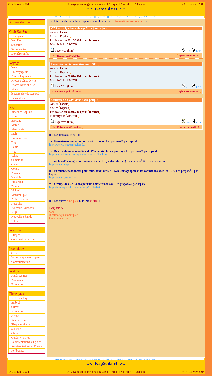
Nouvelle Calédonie (23, 207)
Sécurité (16, 328)
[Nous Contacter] (62, 17)
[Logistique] (121, 17)
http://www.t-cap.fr (60, 164)
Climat (15, 306)
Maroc (15, 124)
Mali (14, 133)
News (14, 67)
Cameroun (17, 159)
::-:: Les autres (58, 200)
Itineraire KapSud (21, 111)
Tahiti (14, 221)
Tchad (14, 155)
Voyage (14, 63)
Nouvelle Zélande (21, 216)
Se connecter (18, 49)
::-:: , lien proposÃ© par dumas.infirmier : (109, 161)
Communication (20, 261)
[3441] (188, 122)
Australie (16, 203)
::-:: (146, 21)
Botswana (17, 181)
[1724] (198, 122)
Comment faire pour (23, 239)
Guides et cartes (20, 337)
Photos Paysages (21, 76)
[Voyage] (99, 17)
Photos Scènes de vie (23, 80)
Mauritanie (17, 129)
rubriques (72, 200)
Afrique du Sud (20, 199)
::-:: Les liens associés (62, 134)
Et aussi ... (17, 89)
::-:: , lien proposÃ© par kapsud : (93, 141)
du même (84, 200)
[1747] (198, 51)
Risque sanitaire (20, 324)
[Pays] (105, 17)
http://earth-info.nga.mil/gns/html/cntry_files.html (78, 154)
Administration (19, 22)
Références (17, 350)
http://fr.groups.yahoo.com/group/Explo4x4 (74, 187)
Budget (15, 234)
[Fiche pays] (139, 17)
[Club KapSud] (89, 17)
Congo (15, 168)
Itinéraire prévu (20, 320)
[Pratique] (112, 17)
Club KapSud (18, 31)
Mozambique (19, 194)
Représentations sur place (26, 341)
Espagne (16, 120)
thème (94, 201)
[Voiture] (130, 17)
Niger (14, 151)
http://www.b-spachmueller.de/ (67, 144)
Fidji (14, 212)
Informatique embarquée (25, 257)
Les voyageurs (19, 71)
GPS (14, 253)
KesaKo (16, 40)
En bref (15, 302)
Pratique (15, 230)
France (15, 116)
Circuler (16, 333)
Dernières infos (20, 53)
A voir (15, 315)
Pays (12, 107)
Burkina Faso (19, 138)
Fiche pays (16, 294)
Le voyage (17, 36)
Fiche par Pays (19, 298)
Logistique (16, 248)
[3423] (188, 87)
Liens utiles (18, 98)
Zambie (15, 186)
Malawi (15, 190)
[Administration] (76, 17)
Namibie (16, 177)
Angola (15, 173)
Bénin (14, 146)
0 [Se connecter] (150, 17)
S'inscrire (16, 44)
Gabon (15, 164)
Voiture (14, 271)
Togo (14, 142)
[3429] (188, 51)
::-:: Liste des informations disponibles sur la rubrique (81, 21)
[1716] (198, 87)
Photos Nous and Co (23, 84)
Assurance (17, 280)
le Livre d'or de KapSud (25, 93)
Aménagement (19, 275)
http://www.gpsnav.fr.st (62, 177)
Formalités (17, 284)
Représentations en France (26, 346)
